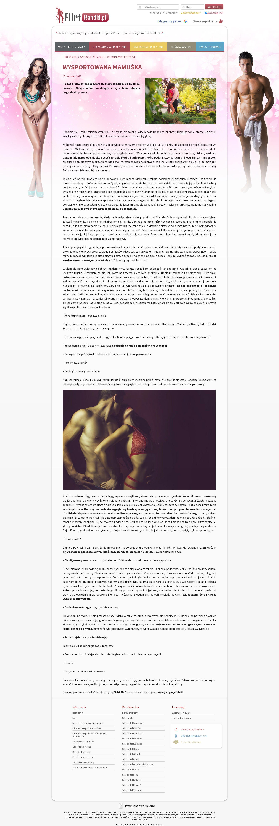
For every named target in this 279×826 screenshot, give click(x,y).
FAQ (74, 717)
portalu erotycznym (142, 692)
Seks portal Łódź (130, 774)
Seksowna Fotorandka (83, 741)
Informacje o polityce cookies (86, 728)
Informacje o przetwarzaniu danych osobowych (89, 735)
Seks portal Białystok (132, 779)
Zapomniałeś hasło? (191, 12)
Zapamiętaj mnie (215, 12)
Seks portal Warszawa (132, 723)
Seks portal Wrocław (132, 738)
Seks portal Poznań (131, 785)
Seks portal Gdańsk (131, 754)
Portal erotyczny (130, 712)
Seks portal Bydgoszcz (133, 733)
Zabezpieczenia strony (83, 762)
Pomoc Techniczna (181, 717)
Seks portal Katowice (132, 743)
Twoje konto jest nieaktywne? (163, 12)
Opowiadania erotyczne (110, 47)
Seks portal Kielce (130, 769)
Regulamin (77, 712)
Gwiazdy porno (210, 47)
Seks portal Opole (130, 748)
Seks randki (127, 717)
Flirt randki (69, 57)
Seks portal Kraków (131, 728)
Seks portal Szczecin (131, 790)
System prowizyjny (181, 712)
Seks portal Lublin (130, 759)
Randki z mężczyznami (83, 757)
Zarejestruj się (104, 692)
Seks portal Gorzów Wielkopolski (138, 764)
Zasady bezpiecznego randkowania (89, 767)
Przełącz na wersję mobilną (140, 805)
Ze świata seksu (181, 47)
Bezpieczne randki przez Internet (87, 723)
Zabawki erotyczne (81, 746)
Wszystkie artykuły (71, 47)
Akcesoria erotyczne (149, 47)
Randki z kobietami (81, 752)
